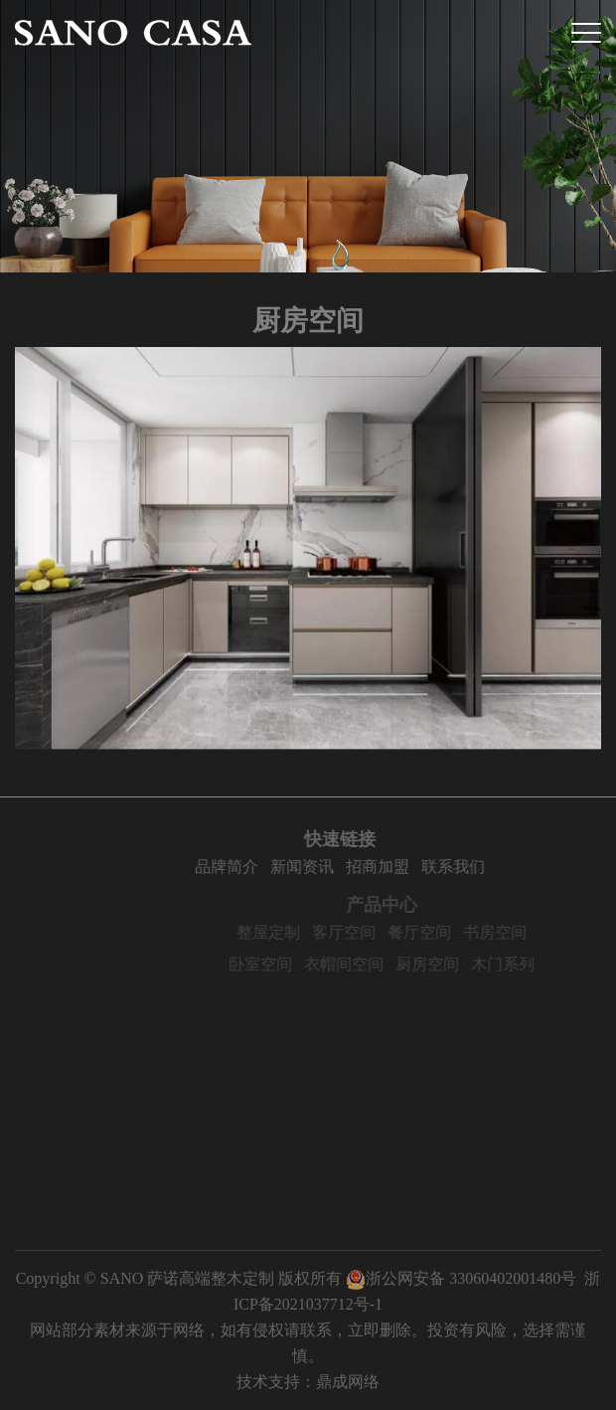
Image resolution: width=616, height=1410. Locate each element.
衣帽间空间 (383, 964)
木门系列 (542, 964)
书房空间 (534, 932)
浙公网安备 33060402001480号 (461, 1278)
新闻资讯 (340, 866)
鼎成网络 (348, 1381)
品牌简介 (264, 866)
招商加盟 (415, 866)
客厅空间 (383, 932)
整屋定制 (308, 932)
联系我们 (491, 866)
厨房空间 (467, 964)
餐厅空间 (459, 932)
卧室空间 (300, 964)
